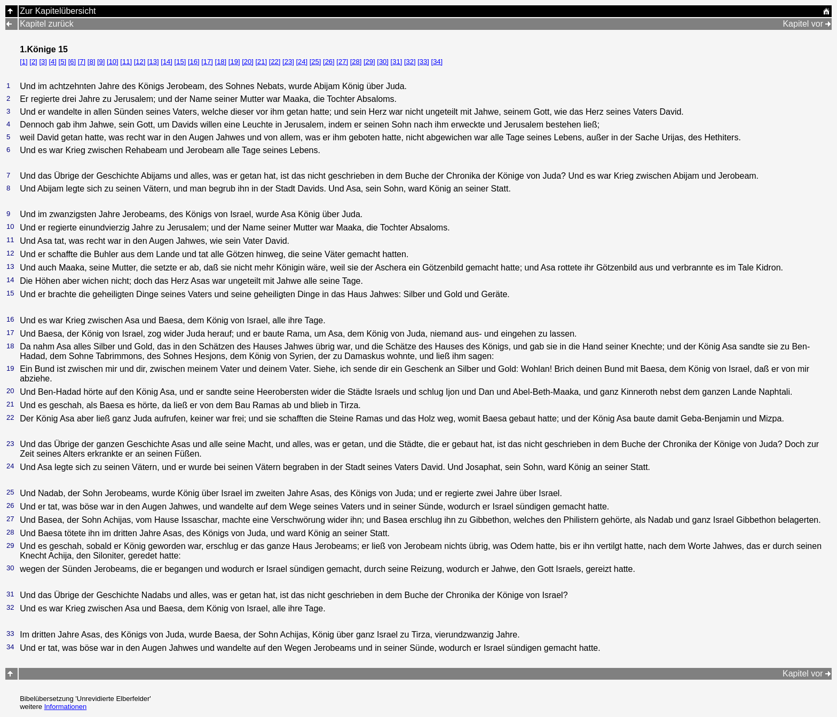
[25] (315, 62)
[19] (234, 62)
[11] (126, 62)
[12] (140, 62)
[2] (33, 62)
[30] (383, 62)
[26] (329, 62)
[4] (52, 62)
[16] (194, 62)
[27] (342, 62)
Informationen (65, 707)
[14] (166, 62)
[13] (153, 62)
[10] (113, 62)
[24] (301, 62)
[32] (410, 62)
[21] (261, 62)
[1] (23, 62)
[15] (180, 62)
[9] (101, 62)
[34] (437, 62)
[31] (396, 62)
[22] (275, 62)
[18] (221, 62)
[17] (207, 62)
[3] (42, 62)
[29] (369, 62)
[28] (356, 62)
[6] (72, 62)
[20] (248, 62)
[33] (423, 62)
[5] (62, 62)
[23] (288, 62)
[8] (91, 62)
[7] (81, 62)
